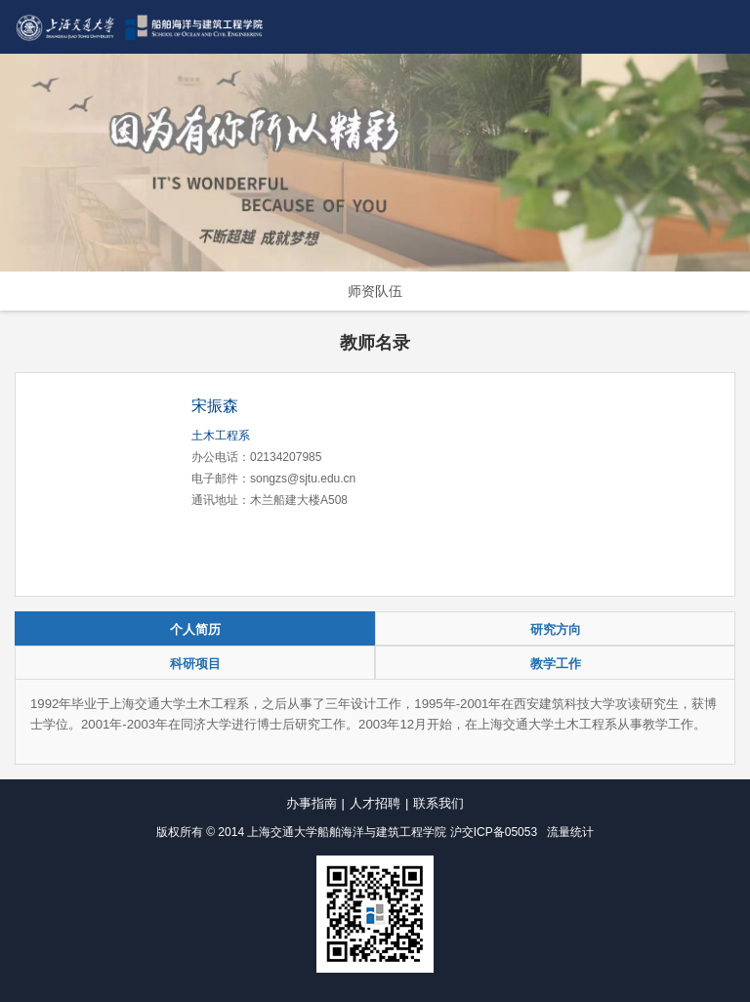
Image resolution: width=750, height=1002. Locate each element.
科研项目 (195, 663)
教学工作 (555, 663)
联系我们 (438, 803)
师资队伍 (375, 291)
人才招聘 (375, 803)
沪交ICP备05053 (493, 832)
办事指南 (311, 803)
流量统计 (570, 832)
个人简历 (195, 629)
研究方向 (555, 629)
